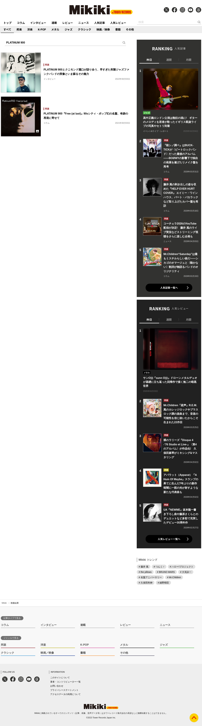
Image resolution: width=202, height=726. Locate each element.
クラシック (84, 29)
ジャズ (68, 29)
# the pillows (145, 572)
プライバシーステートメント (64, 690)
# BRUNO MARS (166, 572)
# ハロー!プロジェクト (181, 566)
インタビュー (38, 23)
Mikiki (4, 603)
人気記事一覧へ (169, 287)
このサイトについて (60, 677)
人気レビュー (118, 23)
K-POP (42, 29)
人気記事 (99, 23)
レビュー (67, 23)
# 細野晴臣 (163, 582)
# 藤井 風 (143, 566)
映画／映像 (103, 29)
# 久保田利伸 (145, 582)
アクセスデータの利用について (65, 694)
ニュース (83, 23)
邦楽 (19, 29)
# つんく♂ (159, 566)
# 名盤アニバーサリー (150, 577)
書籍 (118, 29)
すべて (7, 29)
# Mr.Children (174, 577)
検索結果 (15, 603)
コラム (21, 23)
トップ (8, 23)
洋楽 (30, 29)
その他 (130, 29)
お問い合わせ (56, 686)
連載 (54, 23)
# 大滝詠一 (185, 572)
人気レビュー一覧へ (169, 539)
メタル (55, 29)
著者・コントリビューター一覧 (65, 682)
